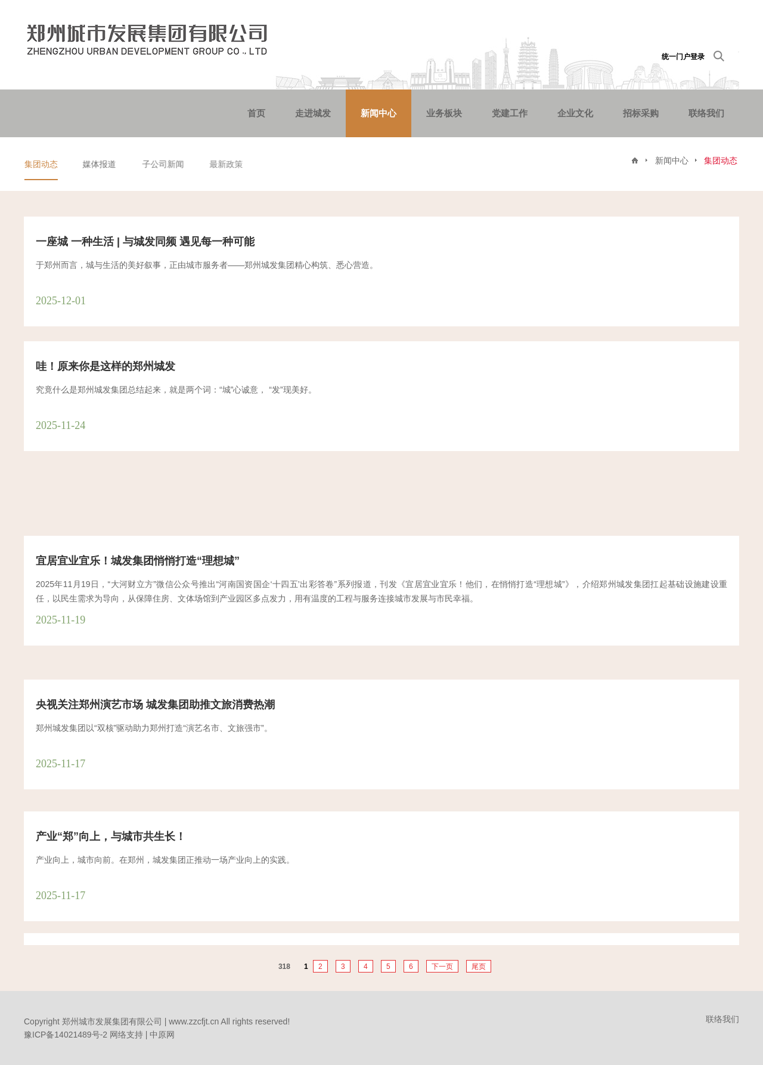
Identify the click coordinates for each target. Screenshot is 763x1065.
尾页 (479, 966)
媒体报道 (100, 164)
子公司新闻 (166, 164)
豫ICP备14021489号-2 (65, 1034)
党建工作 (510, 113)
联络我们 (706, 113)
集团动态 (41, 164)
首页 (256, 113)
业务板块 (444, 113)
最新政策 (229, 164)
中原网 (162, 1034)
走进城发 (313, 113)
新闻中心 (378, 113)
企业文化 (575, 113)
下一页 (442, 966)
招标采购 (641, 113)
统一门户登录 (683, 57)
